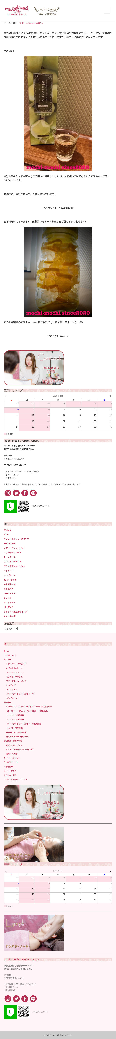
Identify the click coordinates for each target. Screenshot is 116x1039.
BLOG (21, 23)
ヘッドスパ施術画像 (14, 728)
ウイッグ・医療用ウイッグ (15, 612)
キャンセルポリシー (12, 758)
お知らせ (39, 23)
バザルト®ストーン (12, 552)
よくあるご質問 (10, 775)
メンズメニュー (12, 698)
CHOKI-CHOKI (10, 593)
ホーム (6, 651)
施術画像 (7, 702)
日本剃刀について (11, 762)
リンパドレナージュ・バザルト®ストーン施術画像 (27, 711)
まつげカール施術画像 (15, 719)
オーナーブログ (10, 771)
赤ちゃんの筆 (9, 616)
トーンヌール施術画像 (15, 715)
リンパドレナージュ (12, 561)
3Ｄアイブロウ (10, 580)
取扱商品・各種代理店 (13, 741)
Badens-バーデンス (14, 745)
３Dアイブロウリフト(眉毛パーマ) (20, 694)
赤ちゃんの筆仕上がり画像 (17, 737)
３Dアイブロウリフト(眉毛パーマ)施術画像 (23, 724)
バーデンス (8, 607)
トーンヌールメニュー (15, 672)
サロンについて (10, 655)
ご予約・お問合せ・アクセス (15, 780)
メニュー (7, 659)
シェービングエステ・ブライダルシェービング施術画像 (29, 707)
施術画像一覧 (9, 584)
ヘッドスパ (8, 571)
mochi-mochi (30, 23)
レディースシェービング (14, 548)
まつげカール (9, 575)
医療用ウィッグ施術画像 (16, 732)
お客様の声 (8, 589)
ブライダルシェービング (14, 566)
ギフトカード (9, 602)
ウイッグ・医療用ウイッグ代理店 (20, 749)
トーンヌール (9, 557)
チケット (7, 598)
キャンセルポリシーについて (16, 539)
